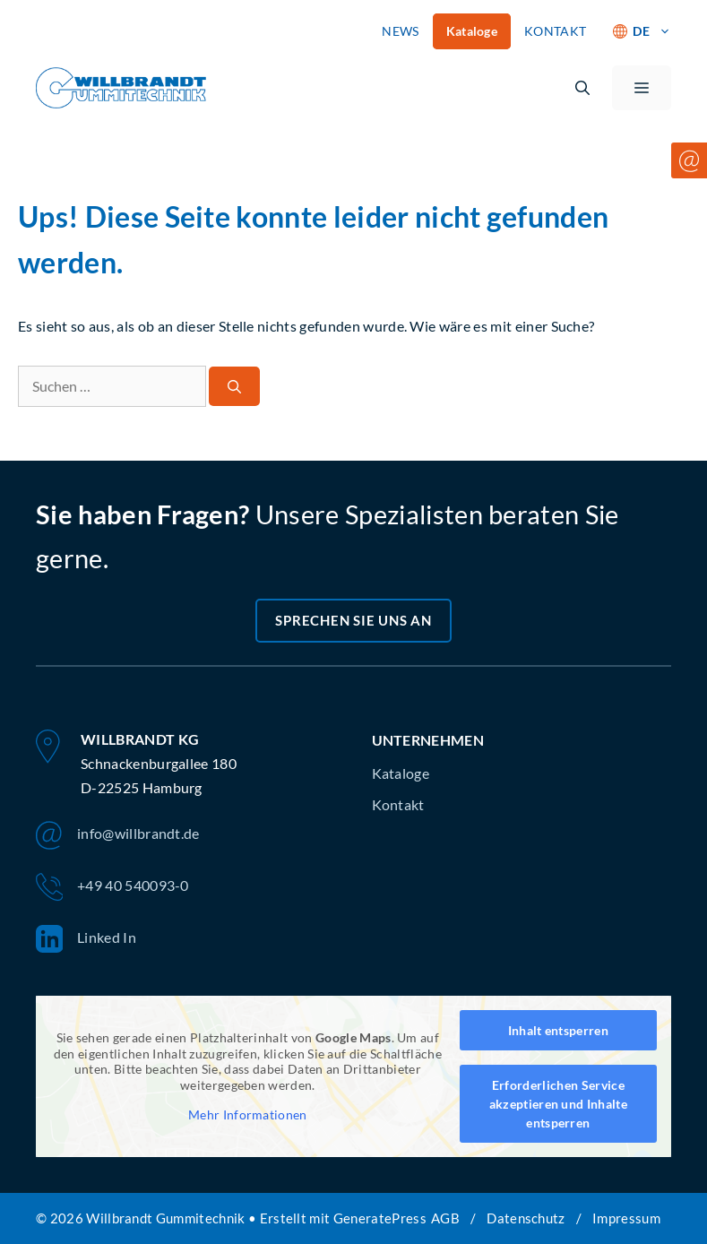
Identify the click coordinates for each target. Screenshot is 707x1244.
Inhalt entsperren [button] (558, 1030)
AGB (445, 1218)
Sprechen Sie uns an (353, 620)
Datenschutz (526, 1218)
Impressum (626, 1218)
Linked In (86, 939)
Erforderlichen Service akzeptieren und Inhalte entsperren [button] (558, 1103)
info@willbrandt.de (118, 835)
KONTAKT (555, 31)
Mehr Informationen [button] (247, 1114)
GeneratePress (380, 1218)
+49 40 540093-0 (112, 887)
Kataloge (472, 31)
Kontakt (398, 804)
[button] (582, 87)
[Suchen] (234, 387)
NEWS (400, 31)
